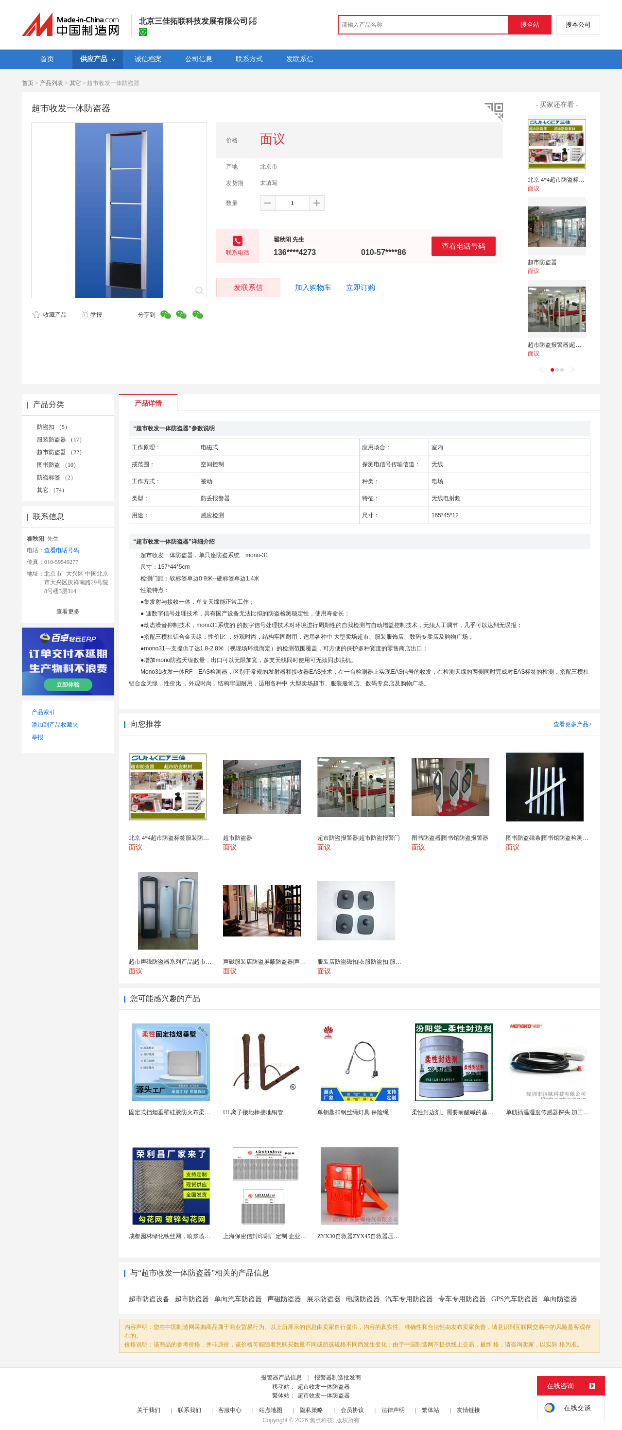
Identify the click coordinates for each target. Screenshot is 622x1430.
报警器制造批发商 (337, 1377)
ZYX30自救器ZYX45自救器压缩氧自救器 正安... (378, 1236)
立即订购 (360, 287)
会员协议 (352, 1410)
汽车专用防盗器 (409, 1299)
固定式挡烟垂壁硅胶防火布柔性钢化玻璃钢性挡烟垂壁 (199, 1112)
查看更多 (68, 611)
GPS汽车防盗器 (514, 1299)
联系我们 (189, 1410)
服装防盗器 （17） (61, 439)
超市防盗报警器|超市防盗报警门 (569, 344)
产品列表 (51, 83)
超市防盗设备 (149, 1299)
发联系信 (248, 287)
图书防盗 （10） (58, 464)
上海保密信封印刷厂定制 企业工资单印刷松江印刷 (288, 1236)
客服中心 (230, 1410)
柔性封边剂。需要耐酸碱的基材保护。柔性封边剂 (476, 1112)
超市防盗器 (542, 262)
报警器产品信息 (281, 1377)
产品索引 (43, 712)
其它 (75, 83)
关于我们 (148, 1410)
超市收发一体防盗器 (323, 1386)
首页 (28, 83)
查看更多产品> (572, 724)
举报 (91, 314)
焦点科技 (321, 1420)
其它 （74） (52, 490)
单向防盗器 (560, 1299)
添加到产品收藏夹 (55, 724)
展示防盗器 (324, 1299)
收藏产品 (50, 314)
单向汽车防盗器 (238, 1299)
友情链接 (468, 1410)
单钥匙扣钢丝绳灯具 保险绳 (353, 1112)
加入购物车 (313, 287)
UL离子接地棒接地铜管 (253, 1112)
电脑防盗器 (363, 1299)
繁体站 (430, 1410)
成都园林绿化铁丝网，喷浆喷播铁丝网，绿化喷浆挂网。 (202, 1236)
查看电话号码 (463, 246)
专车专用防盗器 (462, 1299)
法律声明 (393, 1410)
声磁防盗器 (284, 1299)
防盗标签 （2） (56, 477)
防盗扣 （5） (53, 427)
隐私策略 (311, 1410)
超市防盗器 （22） (61, 452)
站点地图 (270, 1410)
